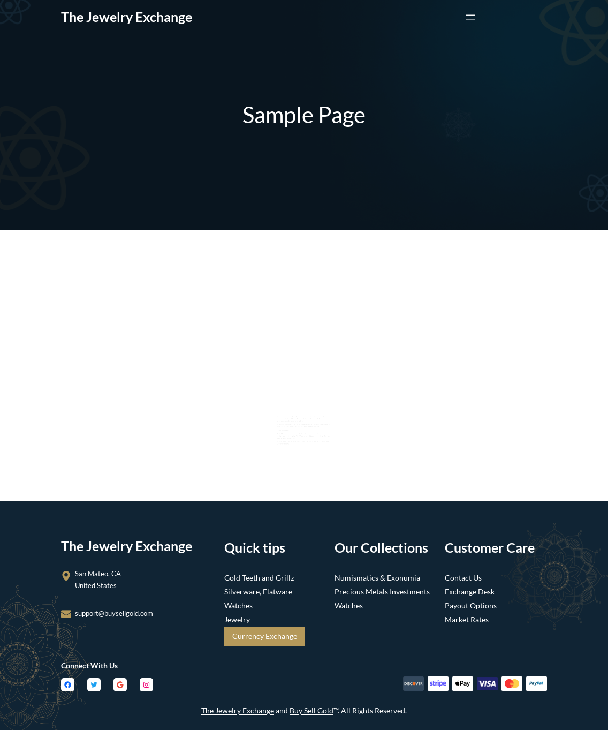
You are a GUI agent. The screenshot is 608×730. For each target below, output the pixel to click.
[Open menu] (470, 17)
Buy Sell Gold (311, 710)
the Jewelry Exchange (126, 17)
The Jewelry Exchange (237, 710)
